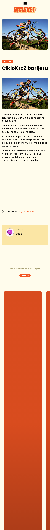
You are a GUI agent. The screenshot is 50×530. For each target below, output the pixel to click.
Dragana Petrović (26, 211)
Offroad (8, 61)
